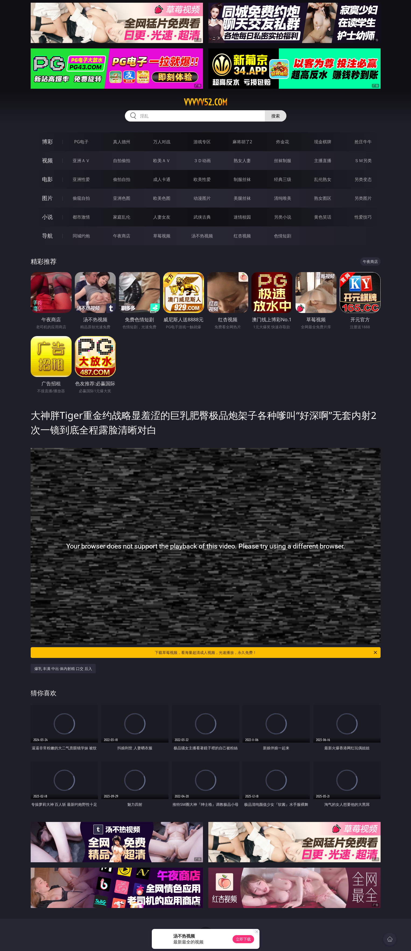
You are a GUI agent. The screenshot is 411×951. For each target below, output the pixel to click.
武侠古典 (202, 217)
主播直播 (322, 160)
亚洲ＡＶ (81, 160)
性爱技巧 (363, 217)
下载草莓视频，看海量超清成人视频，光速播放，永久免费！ (266, 652)
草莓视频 (161, 236)
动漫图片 (202, 198)
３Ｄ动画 (202, 160)
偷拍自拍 (121, 179)
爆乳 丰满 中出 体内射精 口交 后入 (63, 668)
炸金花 (282, 142)
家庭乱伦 (121, 217)
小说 (47, 216)
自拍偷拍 (121, 160)
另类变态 (363, 179)
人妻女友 (161, 217)
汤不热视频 (202, 236)
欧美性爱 (202, 179)
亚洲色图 (121, 198)
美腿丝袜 (242, 198)
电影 (47, 179)
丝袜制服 (282, 160)
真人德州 (121, 142)
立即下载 (243, 939)
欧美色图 (161, 198)
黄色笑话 (322, 217)
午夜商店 (121, 236)
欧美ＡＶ (161, 160)
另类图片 (363, 198)
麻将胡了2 (242, 142)
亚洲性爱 (81, 179)
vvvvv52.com (205, 102)
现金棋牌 (322, 142)
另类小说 (282, 217)
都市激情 (81, 217)
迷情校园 (242, 217)
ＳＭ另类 (363, 160)
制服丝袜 (242, 179)
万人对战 (161, 142)
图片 (47, 198)
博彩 (47, 141)
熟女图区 (322, 198)
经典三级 (282, 179)
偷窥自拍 (81, 198)
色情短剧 (282, 236)
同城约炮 (81, 236)
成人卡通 (161, 179)
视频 (47, 160)
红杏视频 (242, 236)
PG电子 (81, 142)
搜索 (275, 116)
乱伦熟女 (322, 179)
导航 (47, 235)
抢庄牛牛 (363, 142)
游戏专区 (202, 142)
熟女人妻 (242, 160)
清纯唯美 (282, 198)
